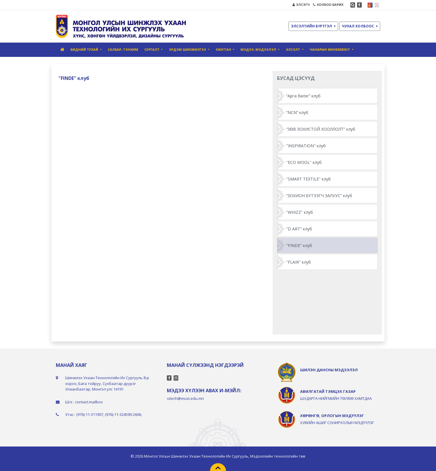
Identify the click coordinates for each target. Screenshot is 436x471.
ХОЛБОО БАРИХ (328, 4)
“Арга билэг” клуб (303, 96)
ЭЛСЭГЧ (301, 4)
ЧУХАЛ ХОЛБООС (360, 26)
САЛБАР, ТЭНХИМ (123, 49)
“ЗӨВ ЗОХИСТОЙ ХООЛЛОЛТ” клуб (320, 129)
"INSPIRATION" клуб (306, 145)
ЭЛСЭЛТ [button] (293, 49)
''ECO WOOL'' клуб (304, 162)
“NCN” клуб (297, 112)
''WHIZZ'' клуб (299, 212)
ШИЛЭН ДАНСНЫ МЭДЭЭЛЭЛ (329, 369)
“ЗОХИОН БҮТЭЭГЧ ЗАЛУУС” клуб (319, 195)
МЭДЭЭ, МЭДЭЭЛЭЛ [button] (259, 49)
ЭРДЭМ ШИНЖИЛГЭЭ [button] (188, 49)
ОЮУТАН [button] (224, 49)
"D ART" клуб (299, 229)
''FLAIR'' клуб (298, 262)
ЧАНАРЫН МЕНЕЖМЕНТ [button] (330, 49)
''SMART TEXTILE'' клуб (308, 179)
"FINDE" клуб (299, 245)
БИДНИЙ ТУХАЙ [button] (84, 49)
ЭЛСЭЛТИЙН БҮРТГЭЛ (313, 26)
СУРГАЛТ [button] (152, 49)
